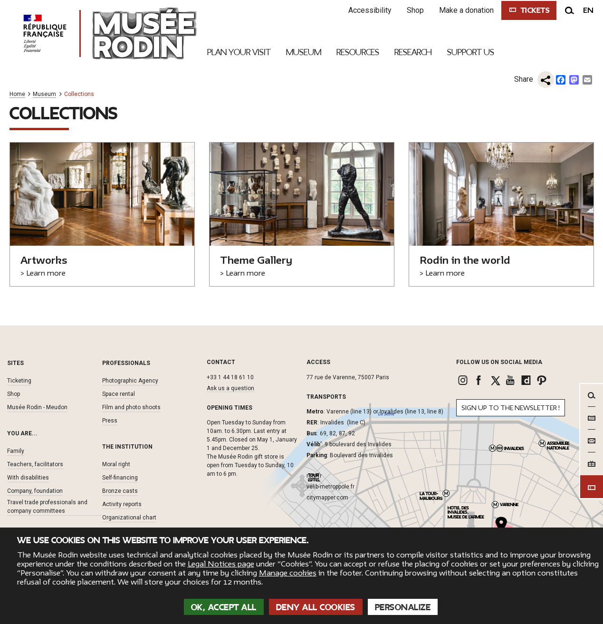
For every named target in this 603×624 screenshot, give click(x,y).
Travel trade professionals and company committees (47, 506)
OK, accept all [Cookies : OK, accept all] (224, 607)
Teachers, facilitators (35, 464)
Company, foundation (35, 491)
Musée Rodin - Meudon (37, 407)
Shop (412, 10)
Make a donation (464, 10)
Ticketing (19, 380)
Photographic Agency (130, 380)
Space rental (118, 394)
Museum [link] (303, 52)
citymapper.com (327, 497)
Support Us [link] (470, 52)
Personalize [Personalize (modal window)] (403, 607)
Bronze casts (120, 491)
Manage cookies (287, 573)
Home (17, 94)
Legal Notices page (221, 564)
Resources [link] (357, 52)
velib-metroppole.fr (330, 486)
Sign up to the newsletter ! (510, 408)
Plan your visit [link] (239, 52)
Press (109, 420)
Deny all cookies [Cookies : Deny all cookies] (315, 607)
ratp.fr (314, 475)
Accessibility (367, 10)
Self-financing (120, 477)
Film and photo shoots (131, 407)
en (588, 10)
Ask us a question (230, 388)
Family (15, 451)
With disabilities (28, 477)
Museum (44, 94)
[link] (464, 380)
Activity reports (122, 504)
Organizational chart (129, 517)
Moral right (116, 464)
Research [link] (413, 52)
